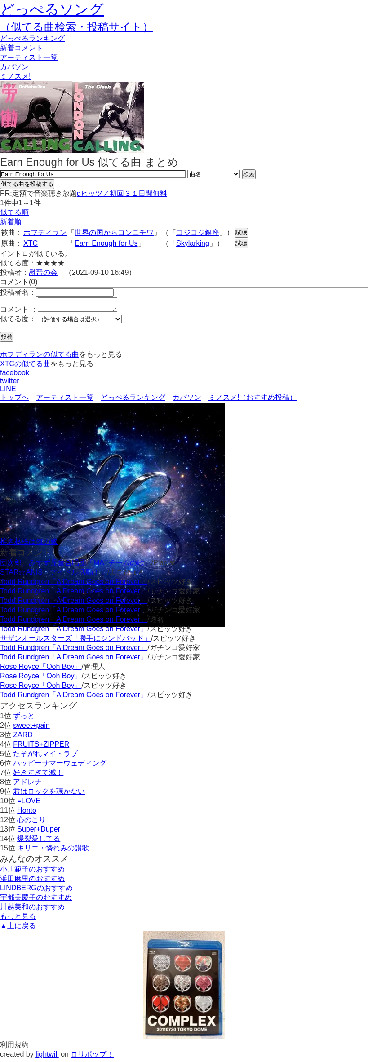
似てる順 (14, 212)
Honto (26, 813)
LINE (8, 391)
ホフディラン (45, 232)
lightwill (47, 1057)
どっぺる (32, 38)
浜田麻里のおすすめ (32, 881)
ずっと (24, 718)
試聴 (241, 232)
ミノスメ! (15, 76)
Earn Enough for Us (106, 243)
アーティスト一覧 (64, 400)
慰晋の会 (43, 272)
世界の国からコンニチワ (114, 232)
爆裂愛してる (38, 841)
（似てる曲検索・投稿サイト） (76, 27)
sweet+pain (31, 728)
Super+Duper (38, 832)
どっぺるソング (52, 9)
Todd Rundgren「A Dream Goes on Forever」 (73, 584)
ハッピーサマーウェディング (59, 766)
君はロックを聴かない (49, 794)
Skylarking (192, 243)
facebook (14, 375)
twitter (9, 383)
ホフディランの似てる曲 (39, 357)
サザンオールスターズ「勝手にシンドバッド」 (75, 641)
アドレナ (27, 784)
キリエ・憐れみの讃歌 (53, 850)
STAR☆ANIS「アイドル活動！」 (53, 575)
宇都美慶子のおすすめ (36, 900)
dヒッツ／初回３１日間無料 (122, 193)
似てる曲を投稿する (27, 184)
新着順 (11, 222)
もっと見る (18, 919)
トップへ (14, 400)
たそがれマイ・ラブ (45, 756)
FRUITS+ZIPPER (41, 747)
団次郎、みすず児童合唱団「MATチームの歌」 (75, 565)
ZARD (23, 737)
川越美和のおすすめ (32, 909)
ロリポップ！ (92, 1057)
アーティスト (29, 57)
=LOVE (28, 803)
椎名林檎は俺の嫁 (29, 544)
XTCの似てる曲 (25, 366)
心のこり (31, 822)
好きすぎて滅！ (38, 775)
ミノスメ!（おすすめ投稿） (252, 400)
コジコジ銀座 (197, 232)
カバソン (14, 67)
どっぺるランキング (133, 400)
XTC (30, 243)
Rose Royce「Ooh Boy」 (40, 669)
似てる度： (18, 321)
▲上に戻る (18, 928)
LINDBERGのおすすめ (36, 890)
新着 (21, 48)
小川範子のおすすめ (32, 872)
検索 (249, 174)
